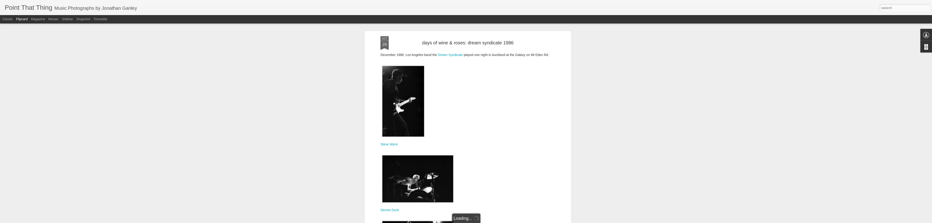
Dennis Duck (389, 208)
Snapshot (83, 19)
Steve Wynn (389, 142)
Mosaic (53, 19)
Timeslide (100, 19)
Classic (7, 19)
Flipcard (22, 19)
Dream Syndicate (450, 53)
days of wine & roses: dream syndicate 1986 (468, 40)
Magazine (38, 19)
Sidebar (67, 19)
